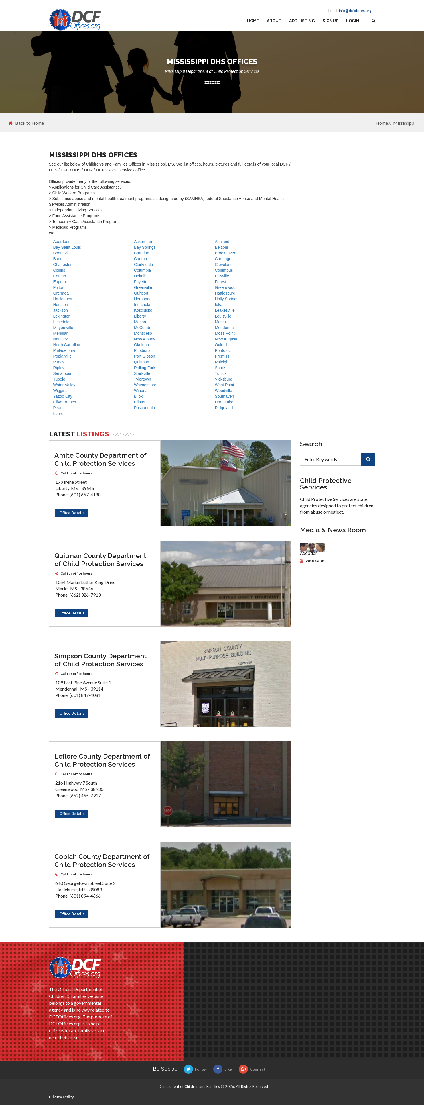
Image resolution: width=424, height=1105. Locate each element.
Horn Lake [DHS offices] (224, 402)
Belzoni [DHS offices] (221, 247)
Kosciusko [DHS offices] (143, 310)
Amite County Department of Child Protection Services (100, 459)
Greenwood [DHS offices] (225, 287)
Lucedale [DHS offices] (61, 322)
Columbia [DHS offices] (142, 270)
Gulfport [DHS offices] (141, 293)
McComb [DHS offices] (142, 327)
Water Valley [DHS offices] (64, 385)
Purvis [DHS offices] (58, 362)
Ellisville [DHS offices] (222, 276)
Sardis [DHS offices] (220, 367)
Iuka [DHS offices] (218, 304)
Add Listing (302, 21)
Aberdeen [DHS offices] (62, 241)
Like (222, 1069)
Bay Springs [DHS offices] (144, 247)
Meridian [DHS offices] (61, 333)
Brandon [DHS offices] (141, 253)
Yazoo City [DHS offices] (62, 396)
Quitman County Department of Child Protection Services (100, 559)
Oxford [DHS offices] (221, 344)
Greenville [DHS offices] (143, 287)
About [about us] (274, 21)
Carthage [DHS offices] (223, 258)
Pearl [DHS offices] (58, 407)
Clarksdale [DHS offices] (143, 264)
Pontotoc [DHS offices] (222, 350)
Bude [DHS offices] (58, 258)
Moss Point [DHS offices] (224, 333)
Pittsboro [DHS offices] (142, 350)
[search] (368, 459)
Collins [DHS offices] (59, 270)
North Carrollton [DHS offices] (67, 344)
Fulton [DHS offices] (58, 287)
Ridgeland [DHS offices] (224, 407)
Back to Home (26, 123)
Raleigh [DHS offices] (221, 362)
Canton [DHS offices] (140, 258)
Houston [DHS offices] (60, 304)
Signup (330, 21)
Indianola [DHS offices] (142, 304)
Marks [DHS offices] (220, 322)
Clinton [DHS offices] (140, 402)
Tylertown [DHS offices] (142, 379)
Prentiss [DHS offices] (222, 356)
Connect (252, 1069)
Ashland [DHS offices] (222, 241)
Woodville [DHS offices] (223, 390)
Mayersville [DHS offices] (63, 327)
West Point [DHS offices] (224, 385)
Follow (195, 1069)
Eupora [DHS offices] (59, 281)
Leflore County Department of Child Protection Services (102, 760)
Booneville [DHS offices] (62, 253)
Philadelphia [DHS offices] (64, 350)
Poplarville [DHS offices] (62, 356)
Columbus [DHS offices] (224, 270)
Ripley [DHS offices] (58, 367)
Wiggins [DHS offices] (60, 390)
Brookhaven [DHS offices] (225, 253)
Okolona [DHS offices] (141, 344)
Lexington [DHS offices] (62, 316)
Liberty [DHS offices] (140, 316)
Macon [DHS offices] (140, 322)
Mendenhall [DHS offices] (225, 327)
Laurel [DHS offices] (58, 413)
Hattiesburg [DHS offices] (225, 293)
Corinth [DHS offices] (59, 276)
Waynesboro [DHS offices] (145, 385)
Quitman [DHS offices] (141, 362)
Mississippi (404, 123)
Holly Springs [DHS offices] (226, 299)
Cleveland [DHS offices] (223, 264)
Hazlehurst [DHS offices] (62, 299)
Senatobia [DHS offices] (62, 373)
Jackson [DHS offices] (60, 310)
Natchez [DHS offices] (60, 339)
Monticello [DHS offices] (143, 333)
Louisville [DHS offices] (223, 316)
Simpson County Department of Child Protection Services (100, 660)
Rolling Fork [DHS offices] (144, 367)
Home (253, 21)
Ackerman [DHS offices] (143, 241)
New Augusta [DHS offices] (226, 339)
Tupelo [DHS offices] (59, 379)
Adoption (309, 553)
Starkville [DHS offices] (142, 373)
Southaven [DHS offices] (224, 396)
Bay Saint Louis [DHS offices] (67, 247)
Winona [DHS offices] (140, 390)
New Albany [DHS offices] (144, 339)
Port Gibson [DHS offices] (144, 356)
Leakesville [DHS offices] (224, 310)
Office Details (71, 512)
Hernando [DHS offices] (143, 299)
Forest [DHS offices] (220, 281)
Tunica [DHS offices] (221, 373)
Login (352, 21)
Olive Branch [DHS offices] (64, 402)
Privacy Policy (61, 1097)
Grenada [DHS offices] (61, 293)
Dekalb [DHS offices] (140, 276)
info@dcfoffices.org (355, 10)
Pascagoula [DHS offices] (144, 407)
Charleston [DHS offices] (63, 264)
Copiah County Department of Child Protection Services (102, 860)
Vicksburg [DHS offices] (223, 379)
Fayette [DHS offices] (140, 281)
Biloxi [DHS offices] (138, 396)
